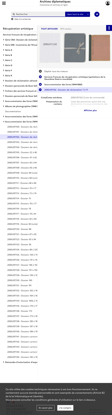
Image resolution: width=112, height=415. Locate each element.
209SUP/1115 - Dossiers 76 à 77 (21, 203)
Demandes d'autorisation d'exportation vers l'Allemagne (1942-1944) (34, 362)
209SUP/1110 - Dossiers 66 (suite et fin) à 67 (28, 177)
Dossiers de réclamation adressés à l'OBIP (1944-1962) (31, 80)
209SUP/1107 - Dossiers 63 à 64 (22, 162)
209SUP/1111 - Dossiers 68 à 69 (21, 182)
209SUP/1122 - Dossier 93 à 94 (21, 239)
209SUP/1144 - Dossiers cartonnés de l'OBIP (28, 351)
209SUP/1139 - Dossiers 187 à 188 (22, 326)
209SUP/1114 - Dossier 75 (19, 198)
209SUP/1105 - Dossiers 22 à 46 (22, 152)
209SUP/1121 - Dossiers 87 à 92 (21, 234)
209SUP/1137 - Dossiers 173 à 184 (22, 316)
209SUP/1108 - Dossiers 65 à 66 (22, 167)
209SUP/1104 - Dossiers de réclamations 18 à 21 (30, 147)
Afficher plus (90, 110)
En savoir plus (45, 407)
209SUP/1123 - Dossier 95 (19, 244)
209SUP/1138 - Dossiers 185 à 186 (22, 321)
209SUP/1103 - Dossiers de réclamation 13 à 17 (29, 142)
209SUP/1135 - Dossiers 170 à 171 (22, 305)
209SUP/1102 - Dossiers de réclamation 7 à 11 (29, 136)
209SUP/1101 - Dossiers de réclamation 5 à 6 (28, 131)
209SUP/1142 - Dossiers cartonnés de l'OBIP (28, 341)
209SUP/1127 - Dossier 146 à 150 (22, 264)
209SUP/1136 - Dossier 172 (19, 310)
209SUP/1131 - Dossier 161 (19, 285)
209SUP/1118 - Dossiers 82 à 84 (21, 218)
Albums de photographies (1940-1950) (23, 106)
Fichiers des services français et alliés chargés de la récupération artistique (34, 90)
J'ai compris (65, 407)
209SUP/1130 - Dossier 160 (19, 280)
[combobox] (77, 14)
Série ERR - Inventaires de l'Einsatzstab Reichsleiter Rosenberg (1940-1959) (34, 44)
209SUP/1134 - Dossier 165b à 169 (23, 300)
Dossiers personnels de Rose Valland (23, 85)
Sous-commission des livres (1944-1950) (24, 101)
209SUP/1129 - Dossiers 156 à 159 (22, 275)
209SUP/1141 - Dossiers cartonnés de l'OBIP (28, 336)
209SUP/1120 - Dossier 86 (19, 229)
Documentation (13, 111)
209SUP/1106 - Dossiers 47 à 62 (22, 157)
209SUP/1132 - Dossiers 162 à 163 (22, 290)
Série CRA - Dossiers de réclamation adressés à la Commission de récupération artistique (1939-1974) (34, 39)
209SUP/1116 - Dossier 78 (19, 208)
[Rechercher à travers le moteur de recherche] (39, 14)
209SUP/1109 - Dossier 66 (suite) (22, 172)
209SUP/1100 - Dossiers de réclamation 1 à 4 (28, 126)
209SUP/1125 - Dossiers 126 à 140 (22, 254)
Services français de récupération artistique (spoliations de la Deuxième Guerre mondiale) (32, 34)
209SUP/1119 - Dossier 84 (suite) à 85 (24, 223)
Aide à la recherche (22, 19)
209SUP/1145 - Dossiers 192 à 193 (22, 356)
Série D (8, 65)
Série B (8, 55)
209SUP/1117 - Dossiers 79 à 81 (21, 213)
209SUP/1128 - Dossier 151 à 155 (22, 269)
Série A (8, 49)
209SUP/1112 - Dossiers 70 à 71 (21, 188)
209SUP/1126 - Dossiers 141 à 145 (22, 259)
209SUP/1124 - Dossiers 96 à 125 (22, 249)
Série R (8, 75)
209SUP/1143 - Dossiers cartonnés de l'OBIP (28, 346)
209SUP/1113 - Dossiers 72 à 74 (21, 193)
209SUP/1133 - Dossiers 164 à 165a (23, 295)
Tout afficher (49, 29)
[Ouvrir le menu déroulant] (4, 3)
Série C (8, 60)
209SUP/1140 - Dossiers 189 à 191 (22, 331)
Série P (8, 70)
